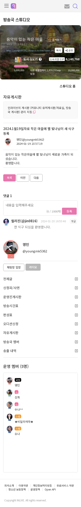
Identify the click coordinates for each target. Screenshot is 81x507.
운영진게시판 (40, 297)
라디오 (33, 267)
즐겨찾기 (55, 39)
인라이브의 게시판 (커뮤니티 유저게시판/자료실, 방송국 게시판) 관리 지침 (39, 110)
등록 (69, 211)
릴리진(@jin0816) (24, 221)
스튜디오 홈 (68, 86)
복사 (58, 50)
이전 (22, 178)
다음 (36, 178)
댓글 (73, 221)
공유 (69, 50)
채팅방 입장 (14, 267)
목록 (9, 178)
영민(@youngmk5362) (30, 140)
